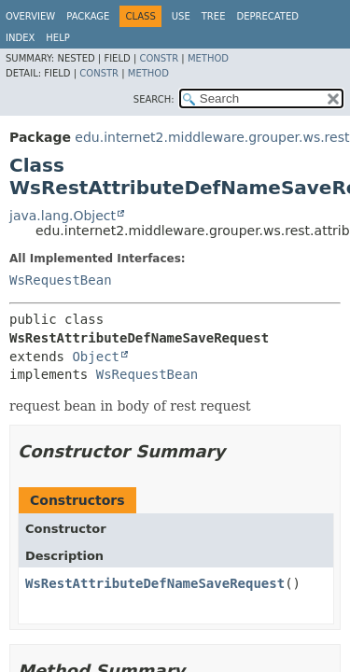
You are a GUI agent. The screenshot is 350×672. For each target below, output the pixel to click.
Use (181, 16)
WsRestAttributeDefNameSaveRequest (155, 583)
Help (57, 38)
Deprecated (267, 16)
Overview (30, 16)
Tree (214, 16)
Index (20, 38)
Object (95, 356)
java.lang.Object (62, 215)
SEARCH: (154, 99)
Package (87, 16)
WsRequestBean (60, 280)
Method (208, 58)
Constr (158, 58)
